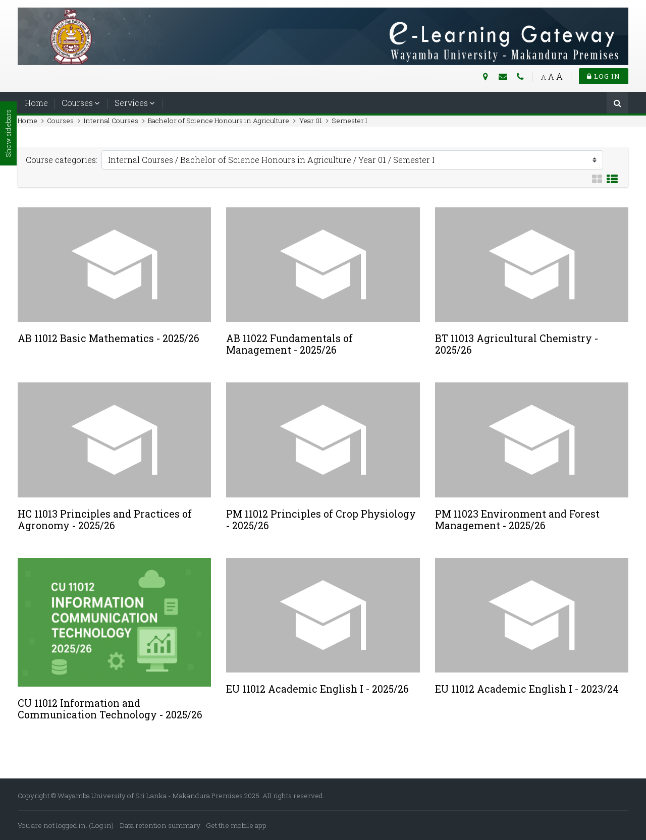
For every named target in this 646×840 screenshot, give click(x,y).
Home (36, 102)
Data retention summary (160, 825)
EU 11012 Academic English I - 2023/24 (527, 689)
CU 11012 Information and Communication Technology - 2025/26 (110, 709)
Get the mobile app (236, 825)
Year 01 (310, 120)
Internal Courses (111, 120)
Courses (77, 102)
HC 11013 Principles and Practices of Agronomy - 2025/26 (105, 520)
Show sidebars (8, 134)
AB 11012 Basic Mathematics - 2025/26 (108, 338)
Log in (603, 76)
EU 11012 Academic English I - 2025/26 (317, 689)
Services (131, 102)
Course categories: (61, 159)
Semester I (349, 120)
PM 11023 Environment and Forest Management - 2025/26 (517, 520)
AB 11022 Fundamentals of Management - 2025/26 (289, 344)
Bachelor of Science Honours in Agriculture (218, 120)
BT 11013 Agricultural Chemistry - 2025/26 (516, 344)
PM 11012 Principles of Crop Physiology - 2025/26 (321, 520)
